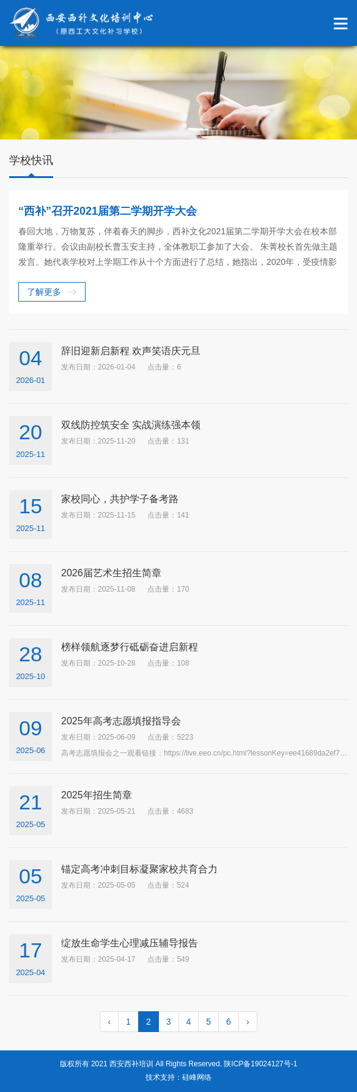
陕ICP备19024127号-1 (260, 1064)
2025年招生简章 (96, 795)
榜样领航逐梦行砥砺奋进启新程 (129, 647)
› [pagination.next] (247, 1022)
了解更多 (44, 292)
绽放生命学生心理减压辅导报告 (129, 943)
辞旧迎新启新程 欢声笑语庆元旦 (131, 351)
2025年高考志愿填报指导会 (121, 721)
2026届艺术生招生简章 (111, 573)
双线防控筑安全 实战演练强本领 (131, 425)
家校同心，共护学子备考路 (119, 499)
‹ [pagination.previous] (109, 1022)
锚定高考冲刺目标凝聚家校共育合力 (139, 869)
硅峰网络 (197, 1077)
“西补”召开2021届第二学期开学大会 (107, 211)
